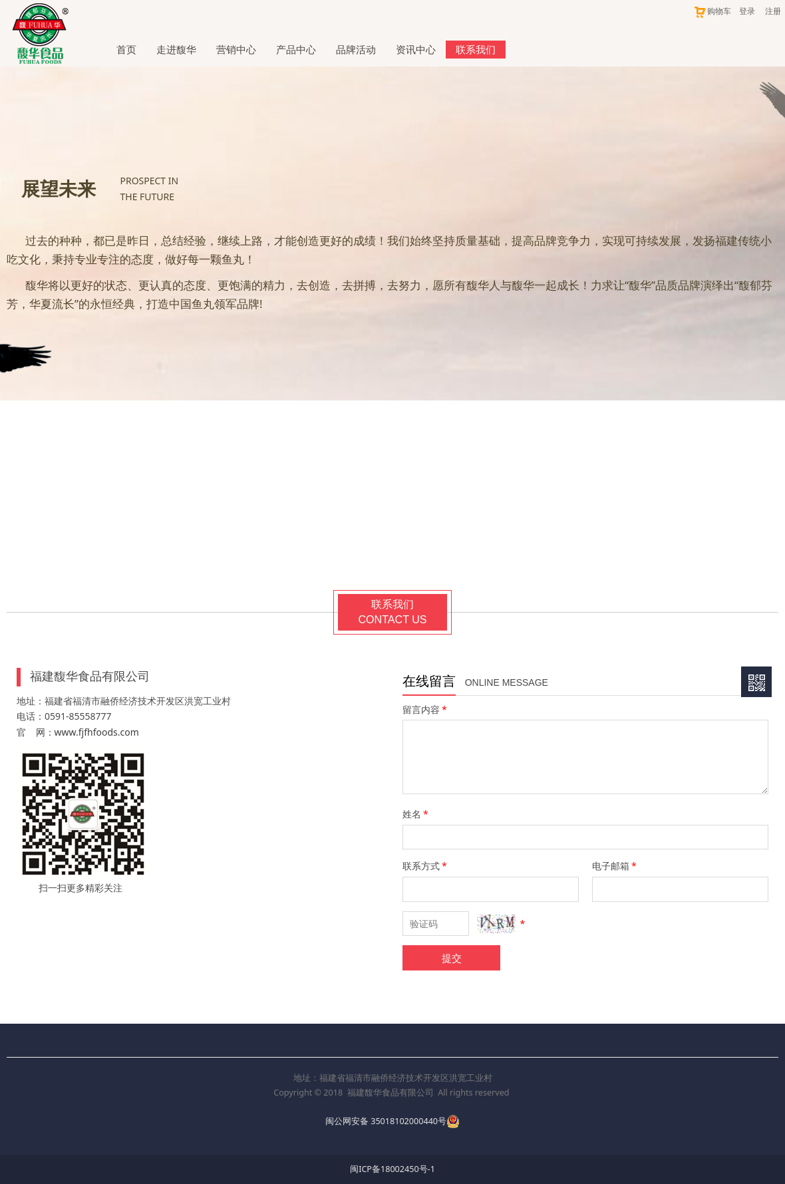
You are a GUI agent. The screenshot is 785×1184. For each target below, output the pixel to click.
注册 (773, 11)
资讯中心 (416, 49)
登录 (747, 11)
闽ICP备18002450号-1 (392, 1169)
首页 (126, 49)
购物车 (712, 11)
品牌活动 (356, 49)
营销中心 (236, 49)
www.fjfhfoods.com (97, 732)
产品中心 (296, 49)
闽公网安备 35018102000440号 (385, 1121)
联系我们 (476, 49)
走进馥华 (176, 49)
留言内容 (425, 709)
